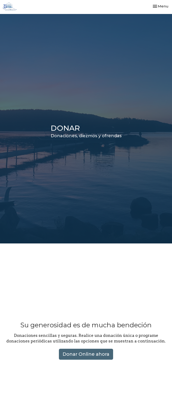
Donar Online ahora (86, 354)
